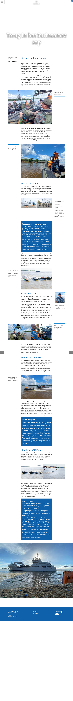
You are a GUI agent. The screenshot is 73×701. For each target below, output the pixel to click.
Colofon (35, 689)
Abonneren (36, 691)
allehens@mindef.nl (13, 696)
